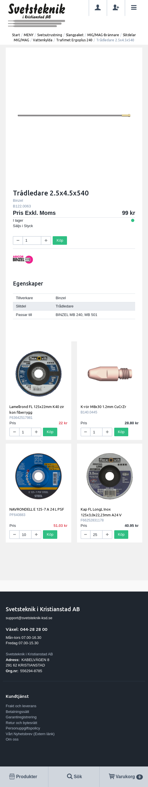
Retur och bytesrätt (21, 723)
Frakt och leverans (21, 706)
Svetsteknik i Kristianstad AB (29, 654)
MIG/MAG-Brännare (103, 35)
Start (16, 35)
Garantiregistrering (21, 717)
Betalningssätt (17, 711)
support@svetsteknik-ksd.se (29, 618)
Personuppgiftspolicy (23, 728)
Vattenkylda (42, 40)
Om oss (12, 739)
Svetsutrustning (49, 35)
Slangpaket (75, 35)
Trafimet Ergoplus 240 (74, 40)
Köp (60, 240)
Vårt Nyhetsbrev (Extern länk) (30, 734)
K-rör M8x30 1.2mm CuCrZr (103, 407)
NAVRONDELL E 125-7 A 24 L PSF (36, 509)
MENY (28, 35)
